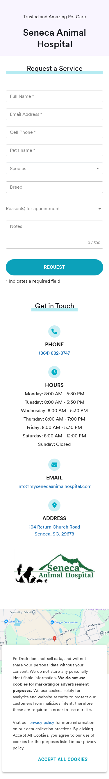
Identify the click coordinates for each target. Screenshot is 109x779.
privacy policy (41, 722)
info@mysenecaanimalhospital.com (54, 486)
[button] (54, 208)
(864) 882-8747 (54, 353)
